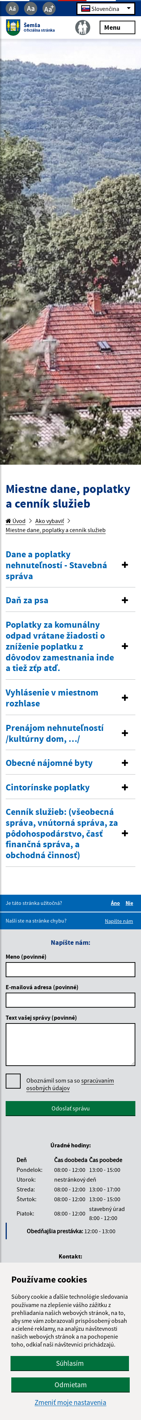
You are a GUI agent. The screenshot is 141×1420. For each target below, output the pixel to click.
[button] (70, 565)
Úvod (16, 521)
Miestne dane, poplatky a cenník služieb (56, 530)
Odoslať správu (71, 1108)
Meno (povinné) (26, 956)
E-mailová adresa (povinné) (42, 987)
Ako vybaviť (49, 521)
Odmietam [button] (71, 1384)
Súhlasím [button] (70, 1363)
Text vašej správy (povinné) (41, 1017)
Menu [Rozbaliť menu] (117, 27)
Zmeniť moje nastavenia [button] (70, 1402)
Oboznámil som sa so (70, 1084)
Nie (130, 903)
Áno (116, 903)
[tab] (70, 565)
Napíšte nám (119, 921)
